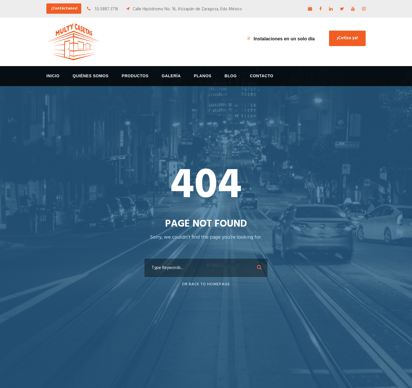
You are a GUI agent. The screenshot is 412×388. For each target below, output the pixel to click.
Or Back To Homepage (206, 284)
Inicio (53, 76)
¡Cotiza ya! (347, 38)
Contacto (261, 76)
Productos (135, 76)
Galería (171, 76)
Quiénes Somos (91, 76)
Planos (202, 76)
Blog (231, 76)
